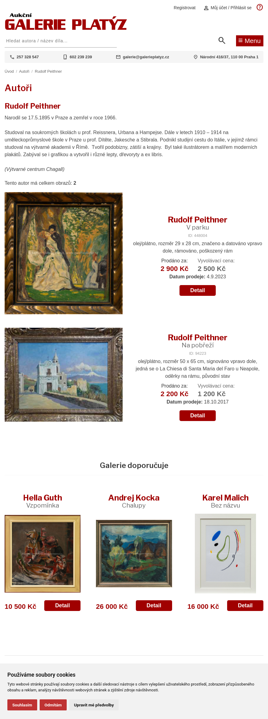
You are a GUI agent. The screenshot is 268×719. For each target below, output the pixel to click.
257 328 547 (28, 57)
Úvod (9, 71)
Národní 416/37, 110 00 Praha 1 (229, 57)
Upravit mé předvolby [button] (94, 704)
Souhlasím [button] (22, 704)
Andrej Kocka (134, 501)
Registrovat (184, 7)
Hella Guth (42, 501)
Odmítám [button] (53, 704)
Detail (197, 290)
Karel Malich (225, 501)
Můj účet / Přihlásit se (227, 8)
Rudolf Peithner (48, 71)
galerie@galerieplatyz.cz (146, 57)
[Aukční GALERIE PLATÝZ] (66, 28)
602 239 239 (81, 57)
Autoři (24, 71)
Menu (249, 40)
